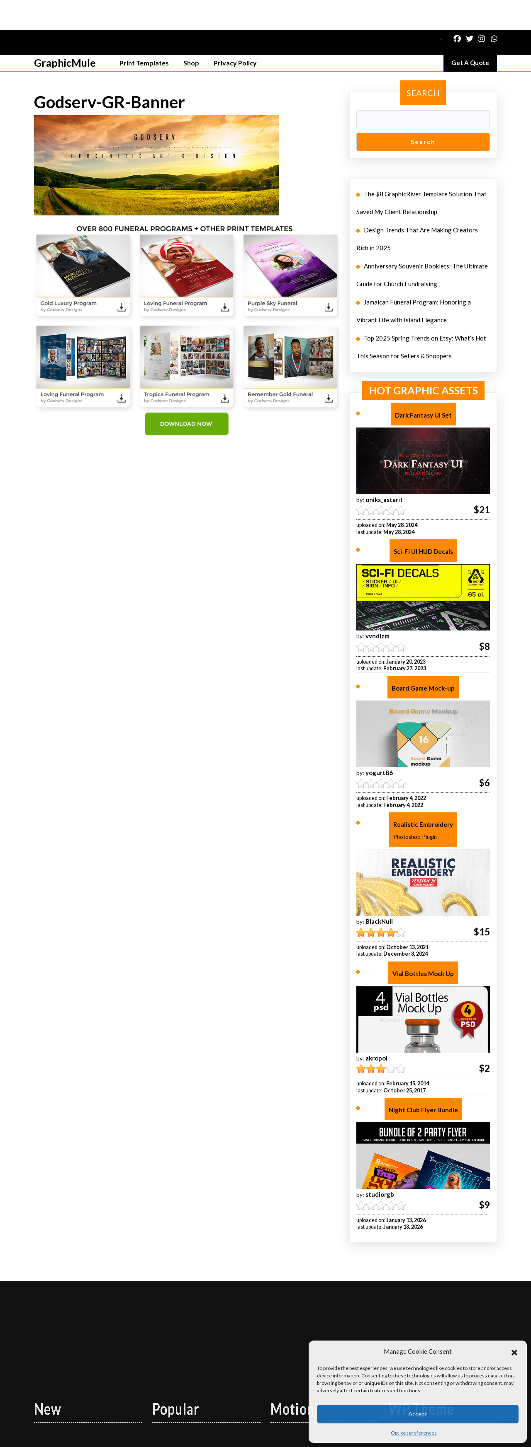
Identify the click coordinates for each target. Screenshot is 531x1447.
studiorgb (379, 1164)
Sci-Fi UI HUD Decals (423, 521)
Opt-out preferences (414, 1433)
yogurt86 (379, 742)
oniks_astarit (384, 469)
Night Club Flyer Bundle (423, 1079)
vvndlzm (377, 605)
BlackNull (379, 891)
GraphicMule (65, 32)
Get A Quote (474, 34)
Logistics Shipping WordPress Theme (244, 1435)
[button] (514, 1351)
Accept (417, 1414)
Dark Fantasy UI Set (423, 385)
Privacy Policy (235, 32)
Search (423, 63)
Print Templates (144, 32)
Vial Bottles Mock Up (423, 943)
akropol (376, 1028)
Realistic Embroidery (423, 801)
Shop (191, 32)
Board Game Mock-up (423, 658)
